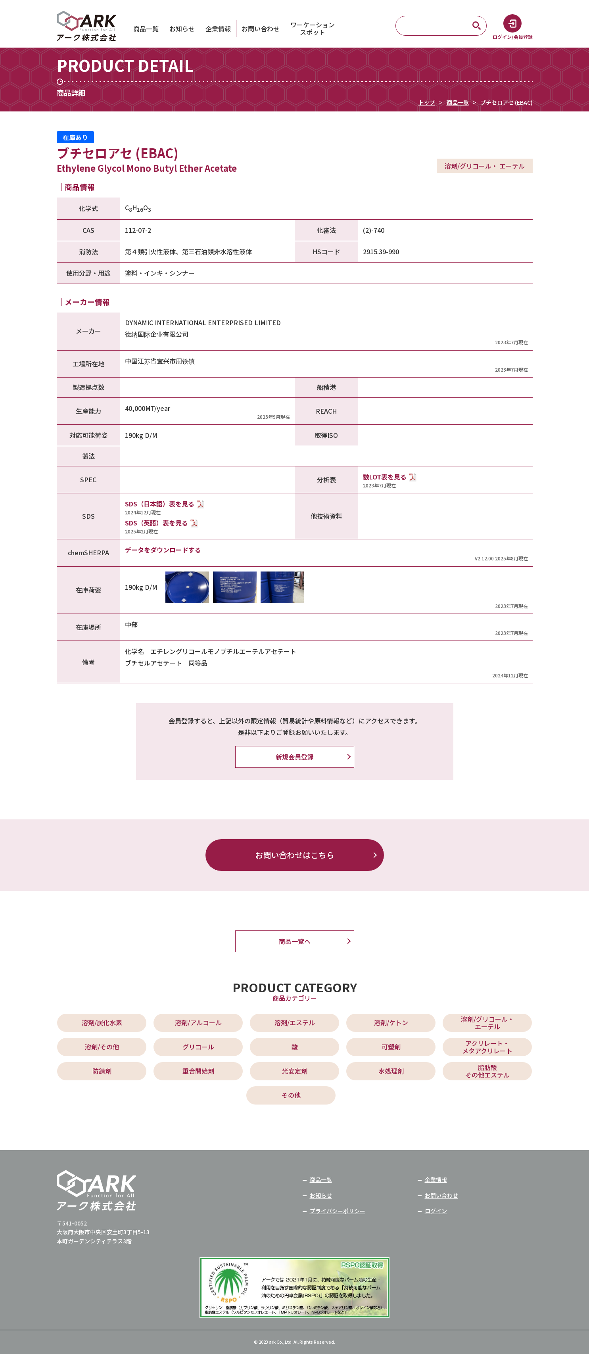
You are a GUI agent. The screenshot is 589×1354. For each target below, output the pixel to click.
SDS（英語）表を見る (156, 522)
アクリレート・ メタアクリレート (487, 1046)
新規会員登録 (295, 756)
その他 (291, 1095)
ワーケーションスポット (312, 28)
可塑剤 (391, 1046)
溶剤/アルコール (198, 1022)
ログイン (436, 1211)
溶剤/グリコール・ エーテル (487, 1022)
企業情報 (218, 28)
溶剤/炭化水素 (102, 1022)
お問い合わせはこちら (294, 855)
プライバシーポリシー (337, 1211)
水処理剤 (391, 1071)
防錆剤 (101, 1071)
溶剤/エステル (294, 1022)
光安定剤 (294, 1071)
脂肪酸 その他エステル (487, 1071)
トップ (426, 102)
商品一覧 (146, 28)
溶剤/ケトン (391, 1022)
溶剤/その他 (102, 1046)
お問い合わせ (261, 28)
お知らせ (182, 28)
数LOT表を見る (385, 476)
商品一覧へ (295, 941)
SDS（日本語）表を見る (159, 503)
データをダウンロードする (163, 549)
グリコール (198, 1046)
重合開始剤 (198, 1071)
